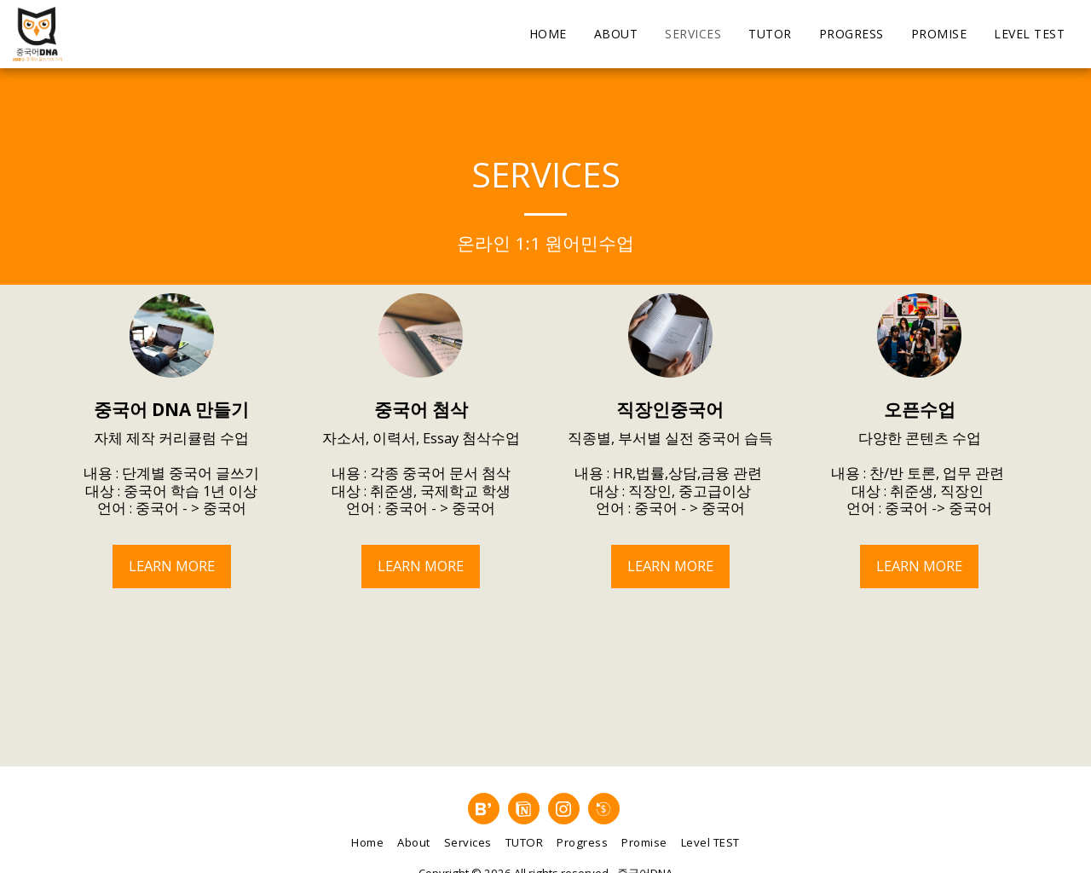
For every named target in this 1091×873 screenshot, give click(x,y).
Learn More (172, 565)
